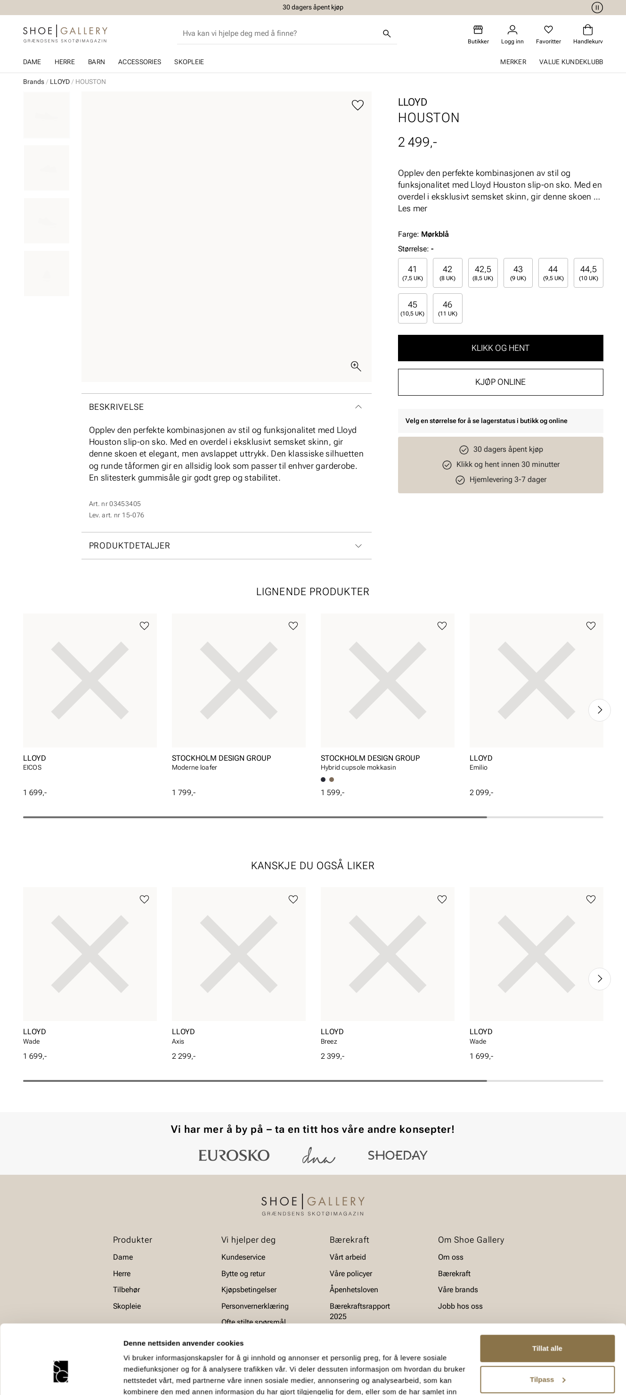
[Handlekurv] (588, 35)
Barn (96, 62)
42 (447, 273)
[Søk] (386, 33)
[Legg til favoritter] (358, 105)
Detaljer (136, 1376)
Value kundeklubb (571, 62)
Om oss (450, 1257)
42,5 (482, 273)
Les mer (413, 208)
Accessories (139, 62)
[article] (90, 701)
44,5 (588, 273)
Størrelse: (413, 248)
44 (553, 273)
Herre (65, 62)
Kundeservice (243, 1257)
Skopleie (189, 62)
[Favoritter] (548, 35)
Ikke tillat (547, 1357)
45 (412, 308)
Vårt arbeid (348, 1257)
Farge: (423, 234)
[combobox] (279, 33)
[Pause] (595, 7)
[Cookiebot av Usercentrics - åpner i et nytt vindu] (61, 1377)
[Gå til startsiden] (65, 33)
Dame (32, 62)
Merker (513, 62)
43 (518, 273)
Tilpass (547, 1326)
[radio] (413, 273)
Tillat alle (547, 1296)
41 (412, 273)
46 (447, 308)
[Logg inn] (512, 35)
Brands (33, 81)
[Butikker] (478, 35)
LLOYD (60, 81)
